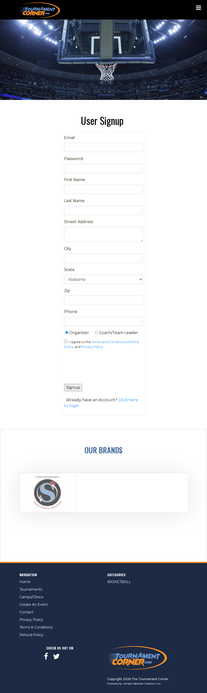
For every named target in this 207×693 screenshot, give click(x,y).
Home (25, 582)
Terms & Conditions (36, 627)
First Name (74, 179)
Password (73, 158)
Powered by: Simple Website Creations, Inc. (134, 683)
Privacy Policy (92, 347)
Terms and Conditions (109, 342)
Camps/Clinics (31, 597)
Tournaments (31, 589)
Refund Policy (31, 635)
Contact (26, 612)
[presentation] (101, 368)
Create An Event (34, 604)
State (69, 269)
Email (69, 137)
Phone (70, 311)
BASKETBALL (119, 582)
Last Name (74, 200)
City (67, 248)
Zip (67, 290)
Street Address (78, 221)
